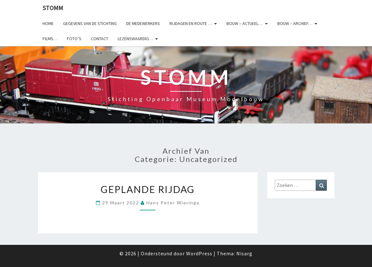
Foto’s (74, 38)
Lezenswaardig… (135, 38)
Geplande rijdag (148, 189)
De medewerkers (143, 23)
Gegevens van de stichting (90, 23)
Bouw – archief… (294, 23)
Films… (50, 38)
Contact (99, 38)
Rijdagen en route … (190, 23)
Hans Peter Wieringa (172, 202)
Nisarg (244, 253)
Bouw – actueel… (245, 23)
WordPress (199, 253)
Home (48, 23)
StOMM (53, 8)
